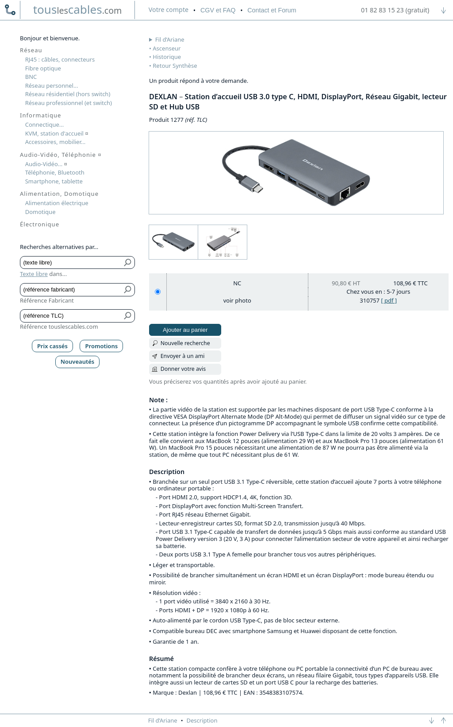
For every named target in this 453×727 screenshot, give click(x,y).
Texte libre (34, 274)
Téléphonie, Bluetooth (54, 172)
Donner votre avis (183, 369)
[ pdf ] (389, 300)
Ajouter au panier (185, 330)
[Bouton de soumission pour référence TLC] (128, 316)
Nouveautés (78, 361)
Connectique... (44, 124)
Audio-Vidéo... (46, 164)
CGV (217, 10)
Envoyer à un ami (183, 356)
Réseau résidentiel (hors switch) (68, 94)
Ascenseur (166, 48)
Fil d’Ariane (169, 39)
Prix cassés (52, 346)
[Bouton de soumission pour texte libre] (128, 263)
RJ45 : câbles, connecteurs (60, 59)
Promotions (101, 346)
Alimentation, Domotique (59, 194)
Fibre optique (43, 68)
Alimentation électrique (56, 203)
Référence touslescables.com (59, 326)
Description (202, 720)
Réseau (31, 50)
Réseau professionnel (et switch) (68, 103)
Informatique (40, 115)
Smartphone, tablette (54, 181)
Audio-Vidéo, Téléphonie (61, 155)
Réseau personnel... (51, 85)
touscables (77, 9)
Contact (271, 10)
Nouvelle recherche (185, 343)
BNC (31, 77)
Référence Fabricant (47, 300)
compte (168, 9)
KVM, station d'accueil (56, 133)
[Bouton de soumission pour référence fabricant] (128, 290)
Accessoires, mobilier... (55, 142)
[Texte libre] (71, 263)
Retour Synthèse (175, 66)
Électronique (39, 224)
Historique (167, 57)
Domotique (40, 212)
